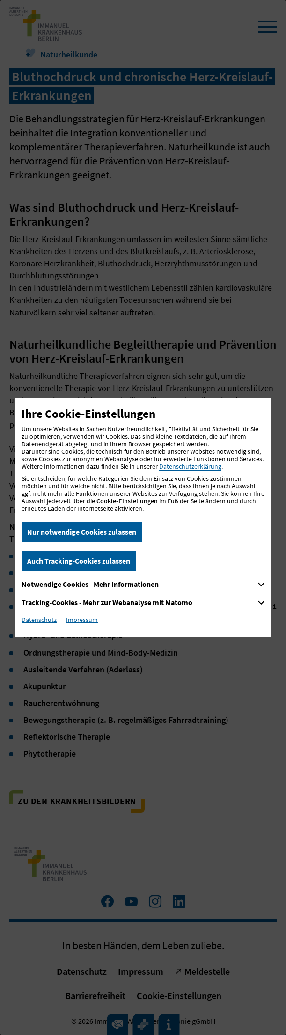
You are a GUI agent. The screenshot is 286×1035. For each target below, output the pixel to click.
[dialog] (143, 517)
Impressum (82, 619)
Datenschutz (39, 619)
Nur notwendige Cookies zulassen (81, 531)
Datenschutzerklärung (190, 466)
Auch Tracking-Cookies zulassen (78, 560)
